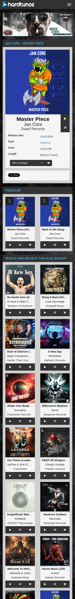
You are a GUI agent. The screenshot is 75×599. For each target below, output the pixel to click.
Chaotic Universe (55, 468)
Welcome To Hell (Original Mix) (27, 568)
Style (11, 141)
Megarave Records (55, 414)
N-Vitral (11, 301)
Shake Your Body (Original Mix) (27, 405)
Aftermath (55, 518)
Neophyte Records (55, 523)
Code (11, 147)
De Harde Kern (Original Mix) (25, 297)
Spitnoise (15, 573)
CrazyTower (20, 468)
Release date (16, 135)
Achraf (55, 573)
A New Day (55, 351)
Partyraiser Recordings (21, 414)
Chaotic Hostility (55, 464)
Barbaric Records (54, 360)
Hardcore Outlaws (54, 514)
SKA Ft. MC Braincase (32, 464)
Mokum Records (55, 577)
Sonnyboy (20, 410)
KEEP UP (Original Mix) (57, 460)
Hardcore (45, 142)
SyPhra (11, 464)
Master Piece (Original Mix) (24, 229)
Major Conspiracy (29, 301)
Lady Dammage (54, 301)
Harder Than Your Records (23, 360)
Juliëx (27, 573)
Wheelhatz (55, 355)
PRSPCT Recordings (20, 523)
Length (12, 153)
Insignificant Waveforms (22, 514)
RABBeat (20, 518)
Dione (54, 410)
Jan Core (33, 124)
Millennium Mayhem (55, 405)
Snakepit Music (55, 305)
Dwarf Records (33, 129)
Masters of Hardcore (20, 305)
